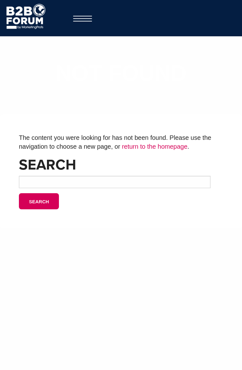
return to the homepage (154, 146)
